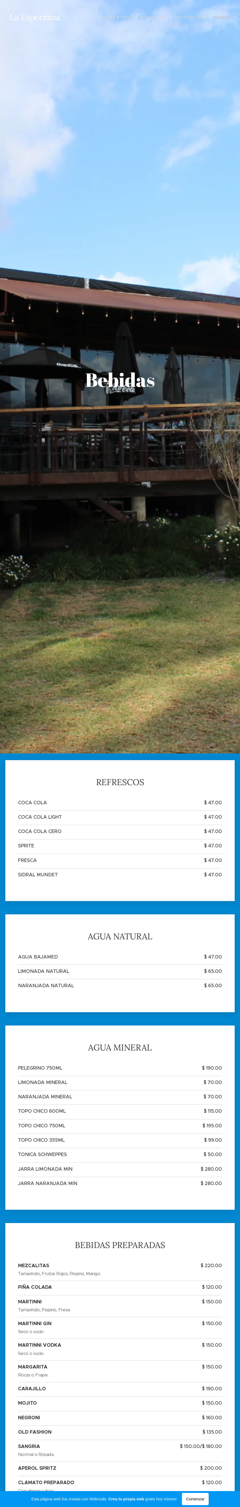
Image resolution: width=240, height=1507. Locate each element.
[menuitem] (108, 17)
